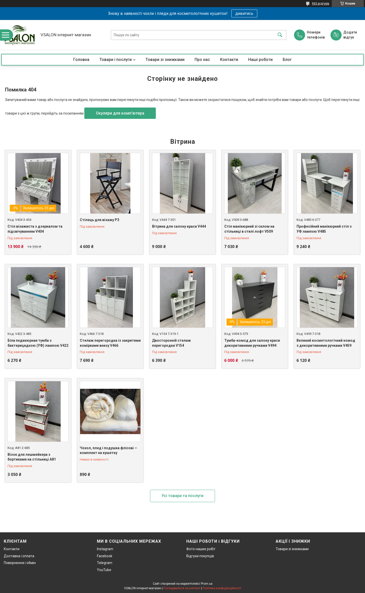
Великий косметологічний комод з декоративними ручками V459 (326, 342)
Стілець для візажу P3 (99, 220)
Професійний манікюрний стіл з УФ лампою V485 (324, 228)
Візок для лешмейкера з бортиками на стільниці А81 (32, 457)
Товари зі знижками (165, 59)
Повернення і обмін (20, 563)
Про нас (202, 59)
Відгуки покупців (200, 556)
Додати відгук (350, 34)
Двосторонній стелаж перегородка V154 (171, 342)
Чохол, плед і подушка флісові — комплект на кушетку (108, 450)
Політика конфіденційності (222, 588)
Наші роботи (260, 59)
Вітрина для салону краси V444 (179, 226)
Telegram (104, 563)
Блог (287, 59)
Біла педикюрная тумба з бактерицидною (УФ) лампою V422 (38, 342)
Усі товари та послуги (182, 495)
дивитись (244, 13)
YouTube (104, 570)
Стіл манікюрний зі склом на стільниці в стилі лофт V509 (249, 228)
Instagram (105, 549)
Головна (81, 59)
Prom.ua (206, 583)
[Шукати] (280, 35)
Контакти (229, 59)
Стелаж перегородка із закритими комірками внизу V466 (110, 342)
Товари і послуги (115, 59)
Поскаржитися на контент (181, 588)
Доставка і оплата (19, 556)
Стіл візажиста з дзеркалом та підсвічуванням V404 (35, 228)
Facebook (104, 556)
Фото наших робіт (200, 549)
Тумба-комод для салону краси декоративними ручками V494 (252, 342)
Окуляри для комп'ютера (120, 113)
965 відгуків (320, 3)
